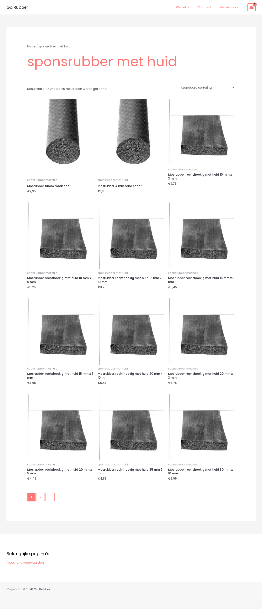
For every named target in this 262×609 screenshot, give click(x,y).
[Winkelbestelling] (206, 88)
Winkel (186, 7)
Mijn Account (230, 7)
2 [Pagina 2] (41, 499)
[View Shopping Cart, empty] (251, 7)
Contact (207, 7)
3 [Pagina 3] (50, 499)
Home (31, 46)
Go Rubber (17, 7)
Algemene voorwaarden (25, 564)
